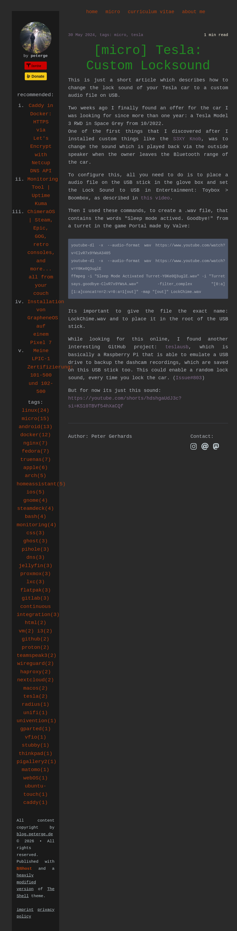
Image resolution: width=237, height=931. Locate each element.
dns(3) (35, 557)
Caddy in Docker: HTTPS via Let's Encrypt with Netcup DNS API (41, 138)
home (92, 12)
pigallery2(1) (36, 762)
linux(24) (35, 410)
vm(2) (26, 631)
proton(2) (35, 647)
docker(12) (35, 435)
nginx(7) (35, 443)
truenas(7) (35, 460)
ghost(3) (35, 541)
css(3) (35, 533)
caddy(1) (35, 802)
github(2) (35, 639)
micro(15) (35, 419)
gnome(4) (35, 500)
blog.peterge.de (35, 834)
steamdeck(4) (35, 508)
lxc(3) (35, 582)
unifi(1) (35, 713)
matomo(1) (35, 770)
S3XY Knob (187, 139)
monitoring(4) (36, 525)
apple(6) (35, 468)
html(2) (35, 623)
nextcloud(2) (35, 680)
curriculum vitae (151, 12)
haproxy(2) (35, 672)
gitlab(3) (35, 598)
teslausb (176, 347)
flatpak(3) (35, 590)
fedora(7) (35, 451)
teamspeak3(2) (36, 655)
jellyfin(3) (35, 566)
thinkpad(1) (35, 754)
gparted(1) (35, 729)
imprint (25, 910)
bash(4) (35, 517)
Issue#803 (189, 378)
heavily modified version (26, 882)
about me (193, 12)
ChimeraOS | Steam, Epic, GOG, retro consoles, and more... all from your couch (41, 252)
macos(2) (35, 688)
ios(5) (35, 492)
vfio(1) (35, 737)
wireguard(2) (35, 664)
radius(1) (35, 704)
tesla (137, 35)
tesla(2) (35, 696)
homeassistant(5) (41, 484)
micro (112, 12)
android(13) (35, 427)
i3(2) (44, 631)
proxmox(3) (35, 574)
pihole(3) (35, 549)
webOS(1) (35, 778)
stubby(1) (35, 745)
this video (155, 198)
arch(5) (35, 476)
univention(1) (36, 721)
